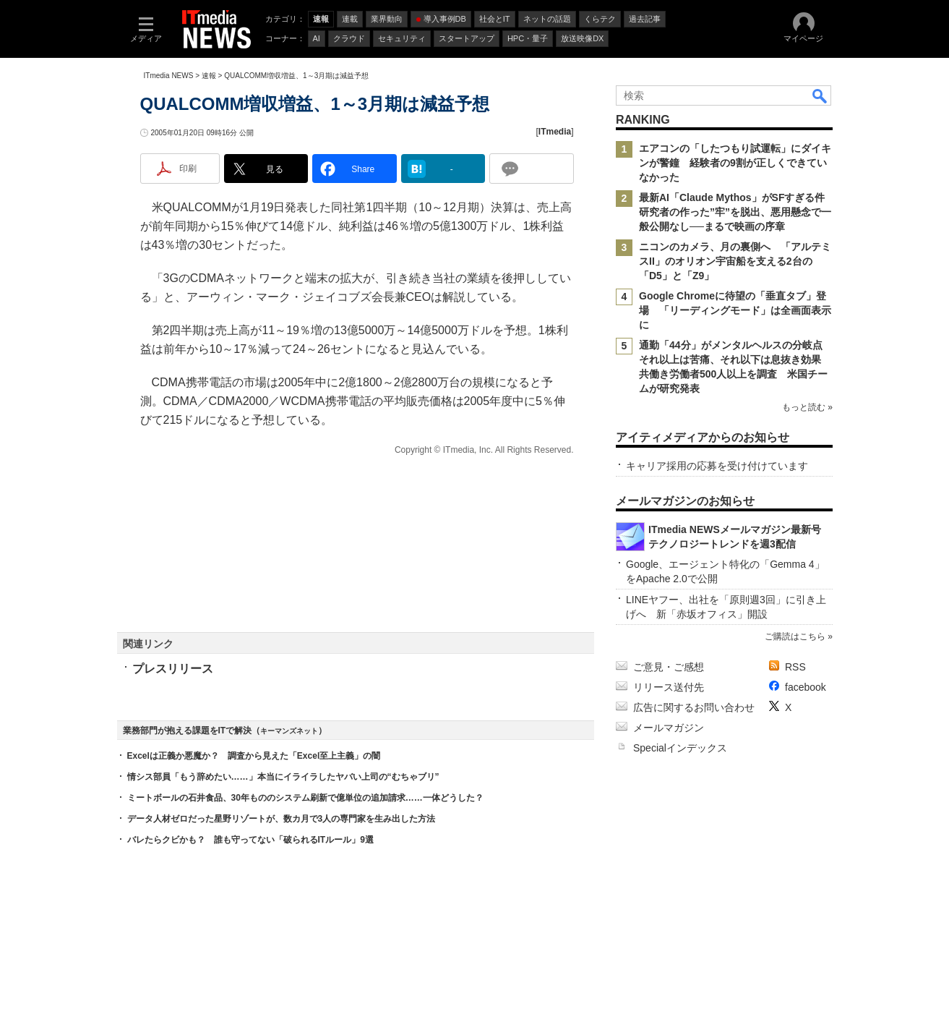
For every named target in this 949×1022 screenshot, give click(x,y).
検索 (820, 95)
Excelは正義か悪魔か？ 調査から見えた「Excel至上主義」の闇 (254, 756)
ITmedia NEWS (169, 76)
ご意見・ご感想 (668, 667)
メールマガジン (668, 727)
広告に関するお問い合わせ (694, 707)
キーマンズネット (289, 731)
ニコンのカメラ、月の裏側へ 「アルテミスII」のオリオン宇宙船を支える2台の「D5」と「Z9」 (735, 261)
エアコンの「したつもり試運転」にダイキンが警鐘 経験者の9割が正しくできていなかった (735, 162)
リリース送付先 (668, 687)
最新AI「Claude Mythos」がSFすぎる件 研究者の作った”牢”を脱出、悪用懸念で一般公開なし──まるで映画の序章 (737, 212)
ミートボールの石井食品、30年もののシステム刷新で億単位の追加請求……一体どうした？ (305, 798)
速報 (209, 76)
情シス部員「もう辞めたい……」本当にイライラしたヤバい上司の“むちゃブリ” (283, 777)
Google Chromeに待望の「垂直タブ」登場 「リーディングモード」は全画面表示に (735, 310)
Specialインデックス (680, 748)
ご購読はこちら (794, 636)
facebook (805, 687)
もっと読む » (806, 407)
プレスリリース (172, 669)
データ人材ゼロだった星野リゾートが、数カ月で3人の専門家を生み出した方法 (281, 819)
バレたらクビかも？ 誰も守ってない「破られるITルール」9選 (250, 840)
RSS (795, 667)
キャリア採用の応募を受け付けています (717, 466)
